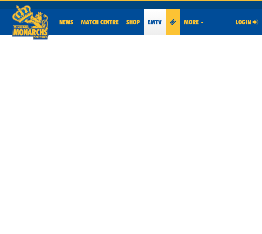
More (193, 22)
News (66, 22)
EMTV (155, 22)
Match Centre (99, 22)
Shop (133, 22)
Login (247, 22)
